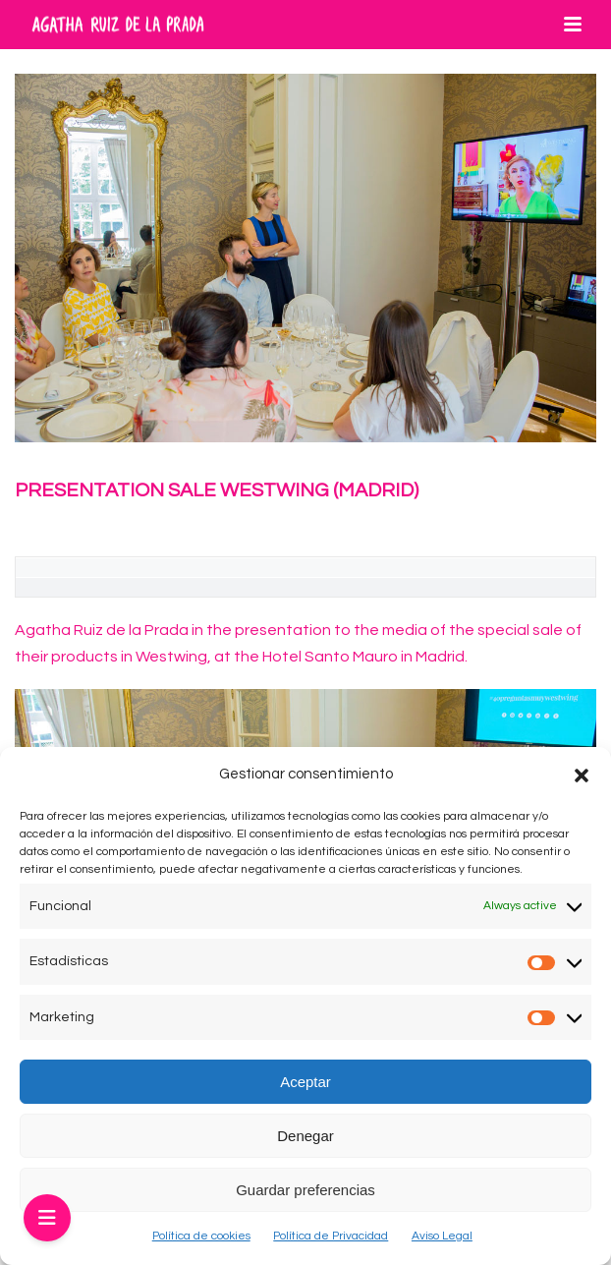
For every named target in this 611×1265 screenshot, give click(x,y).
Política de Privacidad (330, 1236)
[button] (581, 775)
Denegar (305, 1135)
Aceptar (305, 1081)
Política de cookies (201, 1236)
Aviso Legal (442, 1236)
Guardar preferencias (305, 1189)
